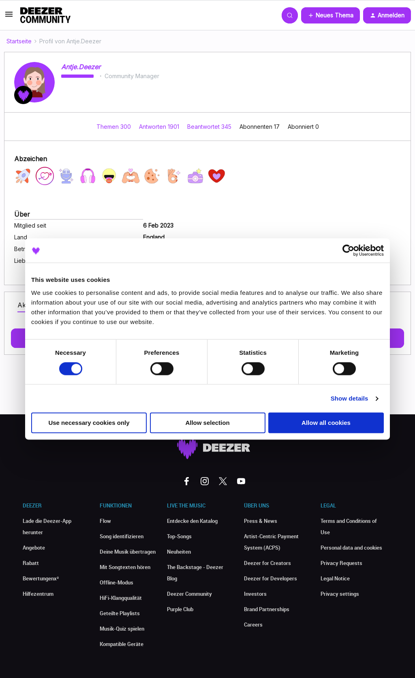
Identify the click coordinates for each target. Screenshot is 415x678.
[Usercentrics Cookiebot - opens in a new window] (348, 250)
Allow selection (207, 423)
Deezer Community (189, 593)
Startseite (19, 41)
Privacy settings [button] (340, 593)
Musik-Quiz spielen (122, 628)
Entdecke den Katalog (192, 520)
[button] (9, 16)
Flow (105, 520)
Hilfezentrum (38, 593)
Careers (253, 624)
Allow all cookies (326, 423)
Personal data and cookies (351, 547)
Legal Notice (335, 578)
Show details (349, 398)
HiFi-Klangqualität (121, 597)
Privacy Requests (341, 563)
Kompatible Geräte (121, 644)
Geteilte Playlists (120, 613)
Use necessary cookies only (88, 423)
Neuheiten (179, 551)
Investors (255, 593)
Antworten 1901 (160, 126)
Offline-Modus (116, 582)
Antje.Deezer (81, 67)
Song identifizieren (121, 536)
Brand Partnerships (266, 609)
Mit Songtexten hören (125, 567)
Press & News (260, 520)
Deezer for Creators (267, 563)
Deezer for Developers (270, 578)
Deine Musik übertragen (128, 551)
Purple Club (180, 609)
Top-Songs (179, 536)
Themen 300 (114, 126)
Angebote (34, 547)
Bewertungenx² (41, 578)
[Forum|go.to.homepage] (45, 15)
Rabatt (31, 563)
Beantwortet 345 (210, 126)
